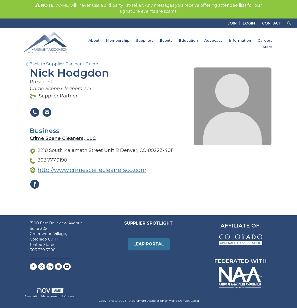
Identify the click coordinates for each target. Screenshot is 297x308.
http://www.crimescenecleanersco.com (92, 170)
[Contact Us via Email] (67, 266)
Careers (265, 40)
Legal (195, 301)
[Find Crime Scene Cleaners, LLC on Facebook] (35, 184)
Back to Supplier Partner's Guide (62, 63)
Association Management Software (49, 293)
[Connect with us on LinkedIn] (50, 266)
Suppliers (144, 40)
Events (166, 40)
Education (188, 40)
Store (267, 47)
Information (240, 40)
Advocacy (213, 40)
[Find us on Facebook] (33, 266)
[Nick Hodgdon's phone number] (35, 112)
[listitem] (235, 23)
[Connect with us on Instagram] (58, 266)
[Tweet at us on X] (41, 266)
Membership (117, 40)
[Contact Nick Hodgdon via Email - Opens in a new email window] (47, 112)
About (93, 40)
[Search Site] (290, 23)
